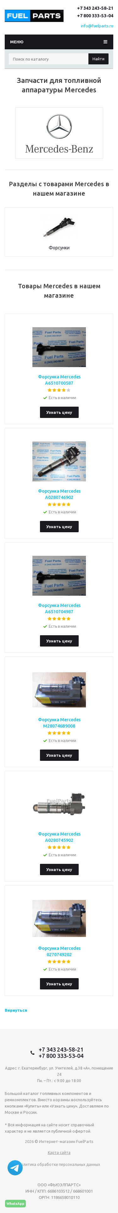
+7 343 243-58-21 (95, 8)
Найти (98, 59)
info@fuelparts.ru (97, 26)
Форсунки (59, 247)
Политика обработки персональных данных (59, 1164)
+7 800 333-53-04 (95, 16)
